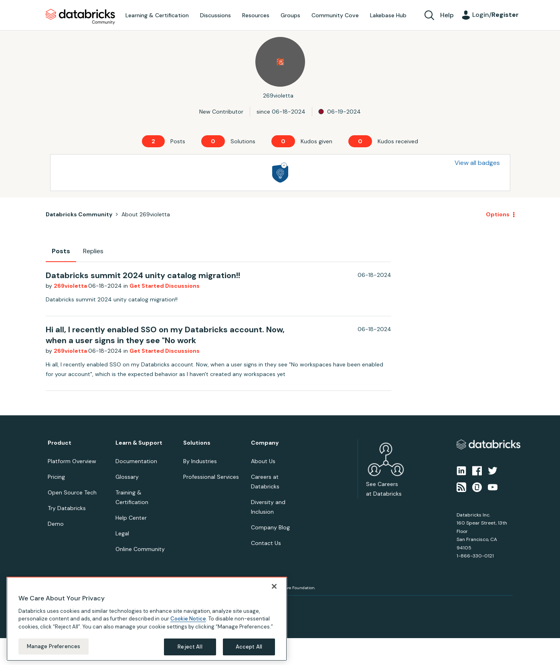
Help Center (131, 517)
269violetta (71, 285)
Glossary (127, 476)
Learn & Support (138, 442)
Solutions (196, 442)
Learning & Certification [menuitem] (157, 15)
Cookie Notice (188, 618)
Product (59, 442)
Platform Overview (72, 461)
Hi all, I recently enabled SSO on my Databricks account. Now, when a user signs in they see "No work (165, 335)
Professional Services (211, 476)
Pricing (56, 476)
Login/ (495, 14)
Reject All (190, 646)
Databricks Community (80, 17)
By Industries (200, 461)
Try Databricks (67, 508)
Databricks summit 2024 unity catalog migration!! (143, 275)
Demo (56, 523)
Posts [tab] (61, 251)
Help (447, 15)
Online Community (140, 549)
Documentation (136, 461)
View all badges (477, 163)
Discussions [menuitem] (215, 15)
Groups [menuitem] (290, 15)
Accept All (249, 646)
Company (265, 442)
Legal (122, 533)
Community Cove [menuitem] (335, 15)
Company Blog (270, 527)
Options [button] (497, 214)
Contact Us (266, 543)
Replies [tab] (93, 251)
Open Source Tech (72, 492)
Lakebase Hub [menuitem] (388, 15)
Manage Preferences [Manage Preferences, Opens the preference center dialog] (53, 646)
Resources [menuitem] (255, 15)
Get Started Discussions (164, 285)
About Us (263, 461)
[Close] (274, 586)
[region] (146, 619)
